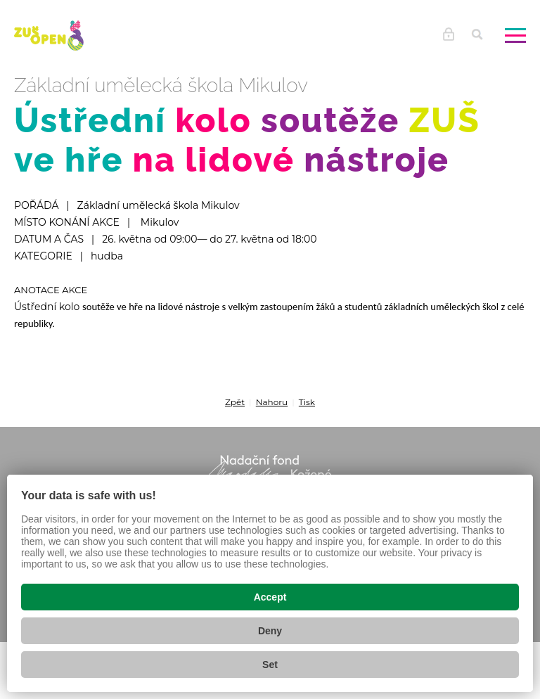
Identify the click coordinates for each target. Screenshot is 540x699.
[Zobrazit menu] (515, 35)
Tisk (307, 402)
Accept (270, 597)
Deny (270, 630)
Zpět (235, 402)
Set (270, 664)
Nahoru (272, 402)
